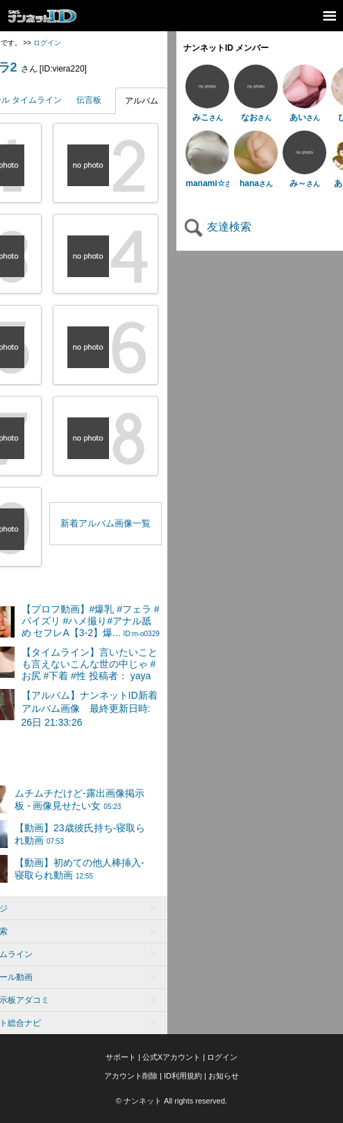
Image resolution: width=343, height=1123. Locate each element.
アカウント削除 (131, 1076)
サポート (121, 1057)
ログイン (47, 43)
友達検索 (217, 227)
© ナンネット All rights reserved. (171, 1101)
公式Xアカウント (171, 1057)
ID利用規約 (183, 1076)
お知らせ (223, 1076)
